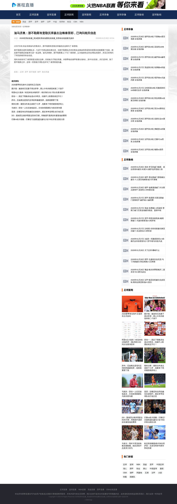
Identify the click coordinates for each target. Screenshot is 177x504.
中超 (55, 22)
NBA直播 (82, 489)
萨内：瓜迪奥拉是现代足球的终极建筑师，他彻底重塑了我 (35, 100)
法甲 (49, 22)
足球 (22, 72)
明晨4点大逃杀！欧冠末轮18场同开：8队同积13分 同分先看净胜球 (38, 92)
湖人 (125, 469)
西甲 (30, 22)
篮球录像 (121, 14)
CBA (75, 22)
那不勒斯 (32, 72)
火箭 (160, 473)
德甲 (43, 22)
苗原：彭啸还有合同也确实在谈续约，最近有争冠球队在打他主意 (38, 112)
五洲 (147, 473)
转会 (138, 469)
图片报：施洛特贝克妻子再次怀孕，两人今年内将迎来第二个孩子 (38, 89)
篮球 (131, 464)
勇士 (145, 469)
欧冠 (69, 22)
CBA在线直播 (111, 489)
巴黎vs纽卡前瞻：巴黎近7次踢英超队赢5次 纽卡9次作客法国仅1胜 (38, 119)
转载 (125, 477)
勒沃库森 (45, 72)
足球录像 (104, 14)
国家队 (132, 477)
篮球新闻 (86, 14)
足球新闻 (69, 14)
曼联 (162, 469)
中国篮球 (153, 469)
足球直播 (34, 14)
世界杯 (62, 22)
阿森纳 (139, 473)
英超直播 (91, 489)
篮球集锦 (156, 14)
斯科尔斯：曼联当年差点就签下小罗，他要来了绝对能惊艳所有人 (38, 104)
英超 (24, 22)
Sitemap (89, 500)
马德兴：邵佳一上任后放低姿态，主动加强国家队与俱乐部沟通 (37, 108)
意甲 (36, 22)
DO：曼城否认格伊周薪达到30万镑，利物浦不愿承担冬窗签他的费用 (39, 115)
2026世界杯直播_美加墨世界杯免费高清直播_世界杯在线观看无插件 (46, 38)
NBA (81, 22)
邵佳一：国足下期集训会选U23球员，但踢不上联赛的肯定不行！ (37, 96)
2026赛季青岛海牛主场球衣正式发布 (26, 85)
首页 (18, 14)
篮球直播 (51, 14)
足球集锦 (139, 14)
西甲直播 (100, 489)
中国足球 (160, 464)
